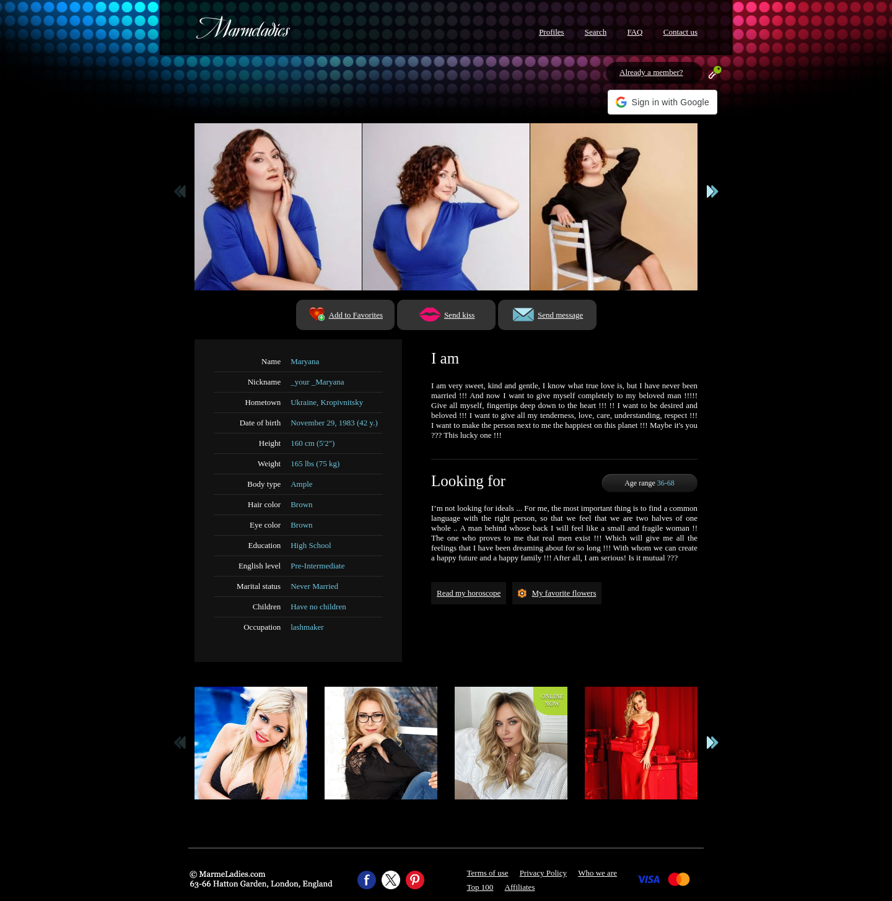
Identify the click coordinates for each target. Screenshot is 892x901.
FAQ (634, 32)
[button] (662, 102)
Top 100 (480, 887)
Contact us (680, 32)
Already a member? (651, 72)
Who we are (597, 872)
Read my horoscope (469, 593)
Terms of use (488, 872)
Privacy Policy (543, 872)
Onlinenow (552, 700)
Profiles (551, 32)
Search (595, 32)
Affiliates (520, 887)
